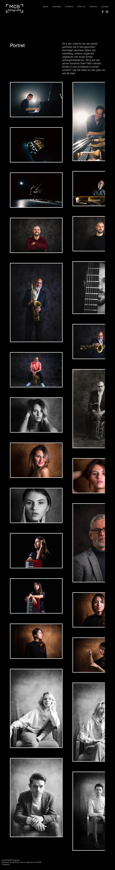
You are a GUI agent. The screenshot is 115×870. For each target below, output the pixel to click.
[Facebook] (102, 11)
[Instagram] (107, 11)
